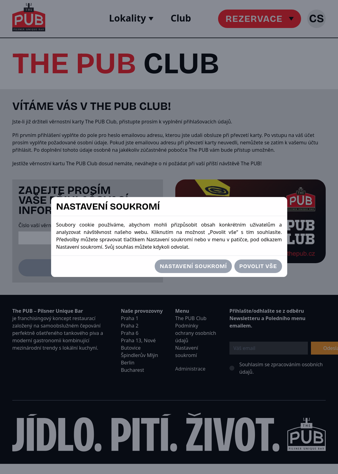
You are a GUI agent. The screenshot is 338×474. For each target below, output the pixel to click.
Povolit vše (258, 266)
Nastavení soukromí (193, 266)
